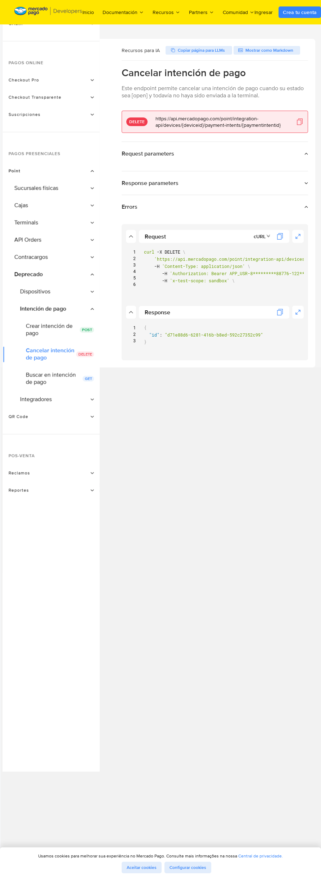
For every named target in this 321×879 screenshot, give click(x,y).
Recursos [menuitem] (166, 12)
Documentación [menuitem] (123, 12)
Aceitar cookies (142, 867)
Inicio (88, 12)
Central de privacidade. (260, 856)
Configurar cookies (187, 867)
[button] (63, 76)
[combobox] (262, 236)
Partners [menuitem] (201, 12)
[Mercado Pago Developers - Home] (48, 12)
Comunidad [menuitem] (238, 12)
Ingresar (263, 12)
